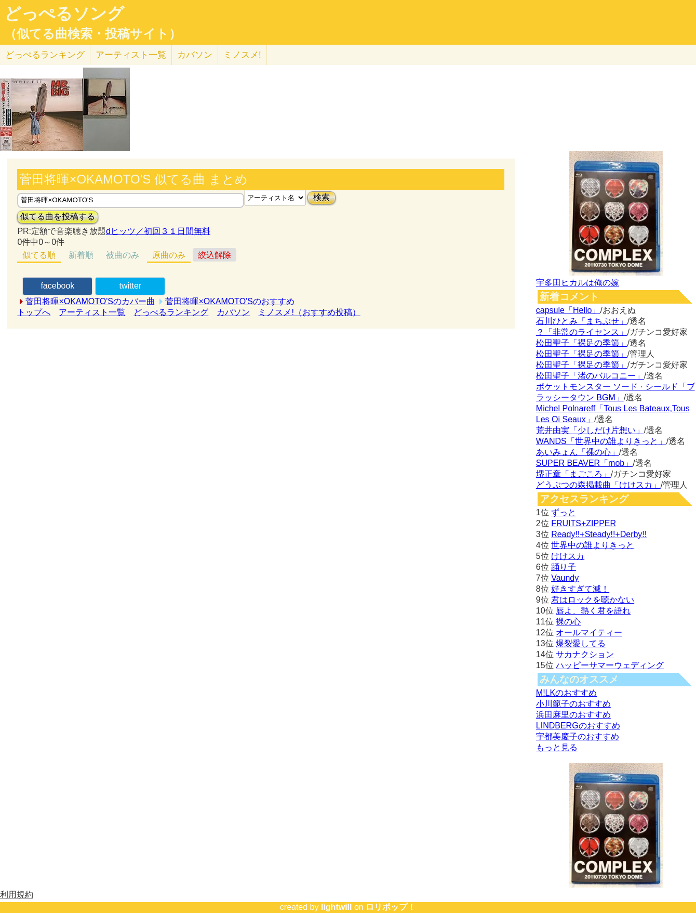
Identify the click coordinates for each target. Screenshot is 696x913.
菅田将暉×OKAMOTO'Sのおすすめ (230, 301)
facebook (57, 285)
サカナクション (585, 654)
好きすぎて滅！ (580, 588)
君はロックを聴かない (592, 599)
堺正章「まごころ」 (573, 473)
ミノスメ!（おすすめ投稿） (309, 312)
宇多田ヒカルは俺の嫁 (577, 282)
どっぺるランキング (170, 312)
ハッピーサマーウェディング (610, 665)
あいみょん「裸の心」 (577, 452)
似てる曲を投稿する (57, 216)
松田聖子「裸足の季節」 (581, 342)
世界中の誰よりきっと (592, 545)
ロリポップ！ (391, 907)
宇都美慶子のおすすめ (577, 736)
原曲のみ (168, 255)
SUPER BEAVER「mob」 (584, 463)
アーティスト (131, 55)
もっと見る (557, 747)
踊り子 (563, 567)
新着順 (81, 255)
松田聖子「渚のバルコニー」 (590, 375)
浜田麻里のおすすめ (573, 714)
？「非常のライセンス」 (581, 332)
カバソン (194, 55)
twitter (130, 285)
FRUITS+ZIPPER (583, 523)
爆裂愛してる (581, 643)
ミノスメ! (242, 55)
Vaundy (565, 577)
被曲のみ (122, 255)
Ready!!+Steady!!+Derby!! (599, 534)
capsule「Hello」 (568, 310)
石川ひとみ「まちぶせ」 (581, 321)
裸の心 (568, 621)
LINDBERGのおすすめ (578, 725)
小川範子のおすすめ (573, 703)
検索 (321, 197)
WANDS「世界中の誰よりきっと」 (601, 441)
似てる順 (39, 255)
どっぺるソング (64, 13)
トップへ (33, 312)
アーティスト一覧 (92, 312)
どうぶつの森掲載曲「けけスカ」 (598, 484)
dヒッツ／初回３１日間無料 (158, 231)
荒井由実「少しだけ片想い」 (590, 430)
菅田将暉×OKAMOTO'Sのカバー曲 (90, 301)
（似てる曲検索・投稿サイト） (92, 34)
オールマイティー (589, 632)
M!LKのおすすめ (566, 692)
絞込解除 (214, 255)
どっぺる (45, 55)
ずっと (563, 512)
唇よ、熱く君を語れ (593, 610)
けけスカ (567, 556)
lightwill (336, 907)
